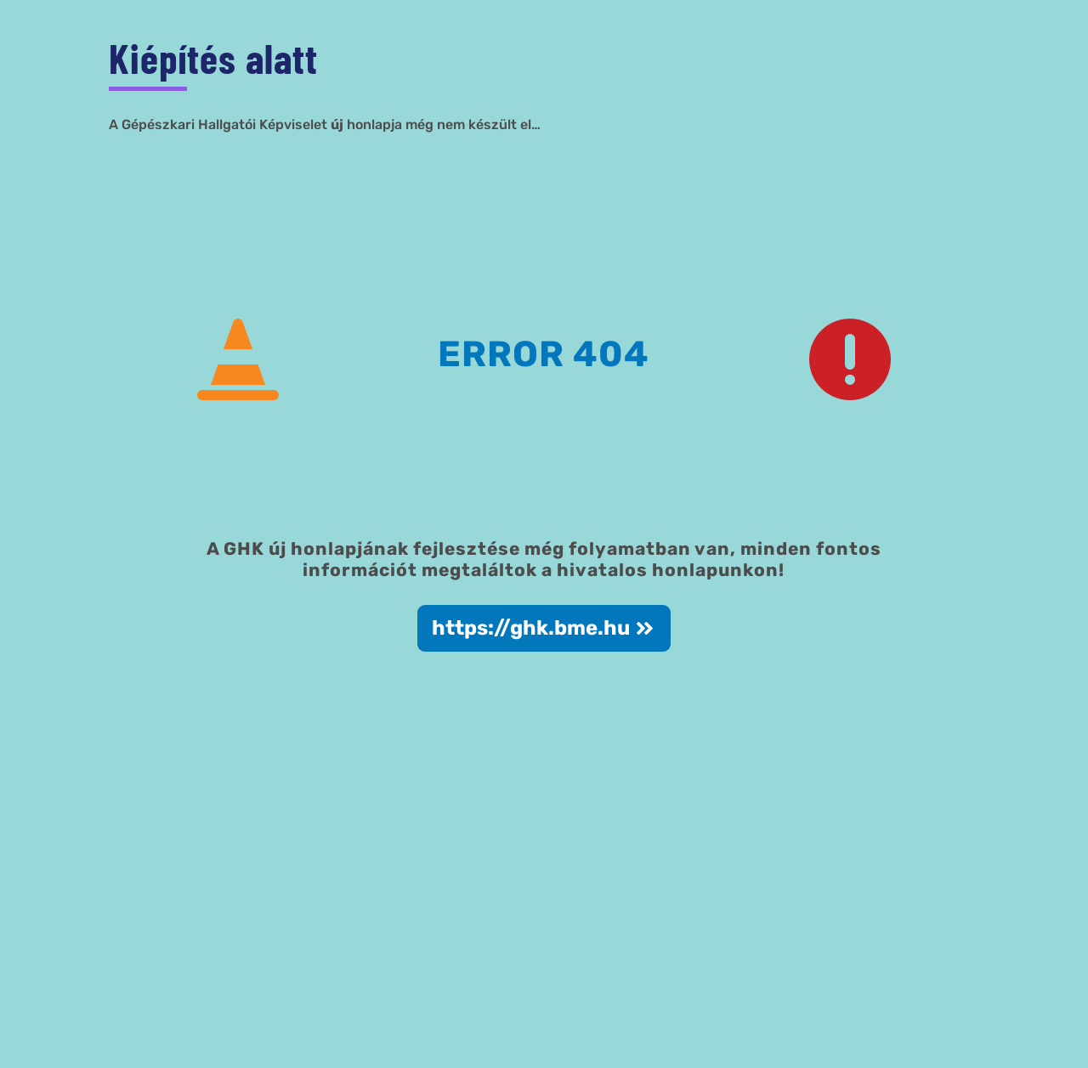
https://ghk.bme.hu (531, 628)
